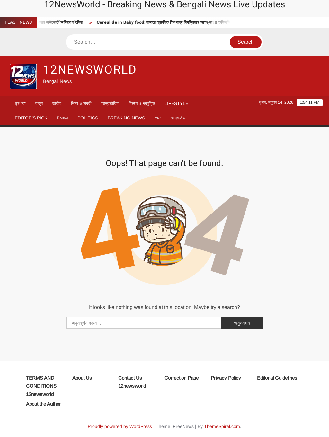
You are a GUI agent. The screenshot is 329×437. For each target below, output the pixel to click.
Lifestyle (176, 103)
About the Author (43, 403)
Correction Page (181, 377)
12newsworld (90, 69)
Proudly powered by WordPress (120, 426)
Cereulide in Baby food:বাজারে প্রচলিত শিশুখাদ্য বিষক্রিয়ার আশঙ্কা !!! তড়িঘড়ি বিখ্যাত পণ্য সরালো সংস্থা (186, 22)
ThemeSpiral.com (222, 426)
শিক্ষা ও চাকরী (81, 103)
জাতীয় (56, 103)
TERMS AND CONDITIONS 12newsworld (41, 386)
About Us (82, 377)
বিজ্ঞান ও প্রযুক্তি (142, 103)
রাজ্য (39, 103)
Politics (87, 117)
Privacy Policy (226, 377)
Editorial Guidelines (277, 377)
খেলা (158, 117)
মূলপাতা (20, 103)
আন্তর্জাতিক (110, 103)
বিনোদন (62, 117)
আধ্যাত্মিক (178, 117)
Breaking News (126, 117)
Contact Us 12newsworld (132, 382)
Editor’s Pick (31, 117)
